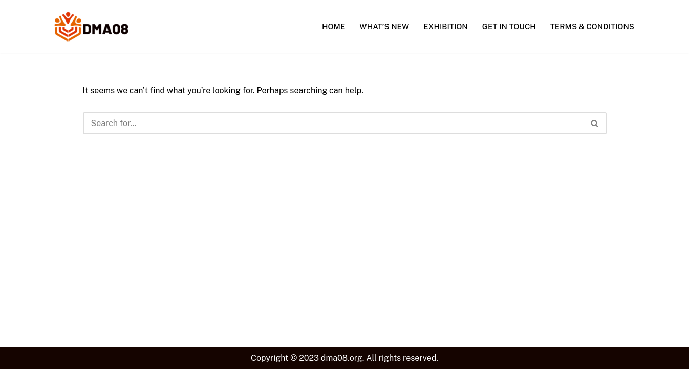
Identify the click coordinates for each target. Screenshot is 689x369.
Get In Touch (509, 26)
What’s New (384, 26)
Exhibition (445, 26)
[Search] (333, 123)
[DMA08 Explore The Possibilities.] (91, 26)
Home (333, 26)
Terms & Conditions (592, 26)
